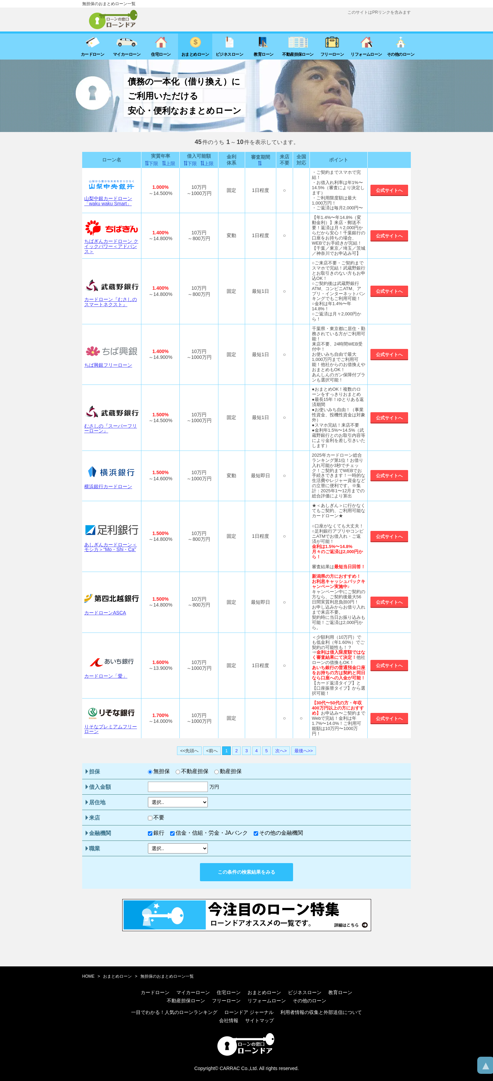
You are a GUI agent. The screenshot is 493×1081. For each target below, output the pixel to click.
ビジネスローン (304, 992)
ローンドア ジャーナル (249, 1012)
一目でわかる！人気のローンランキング (174, 1012)
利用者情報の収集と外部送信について (321, 1012)
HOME (88, 976)
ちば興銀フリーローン (108, 365)
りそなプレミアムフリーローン (110, 729)
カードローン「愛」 (105, 676)
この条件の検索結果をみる (246, 872)
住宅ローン (229, 992)
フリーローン (226, 1000)
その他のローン (309, 1000)
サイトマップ (259, 1020)
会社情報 (228, 1020)
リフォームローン (267, 1000)
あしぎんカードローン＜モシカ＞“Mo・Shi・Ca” (110, 547)
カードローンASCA (105, 612)
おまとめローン (117, 976)
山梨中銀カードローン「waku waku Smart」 (108, 201)
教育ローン (340, 992)
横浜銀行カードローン (108, 486)
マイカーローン (193, 992)
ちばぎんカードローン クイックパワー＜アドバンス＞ (111, 246)
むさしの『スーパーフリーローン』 (110, 428)
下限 (153, 163)
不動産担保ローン (186, 1000)
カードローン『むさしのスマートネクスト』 (110, 302)
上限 (170, 163)
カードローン (155, 992)
